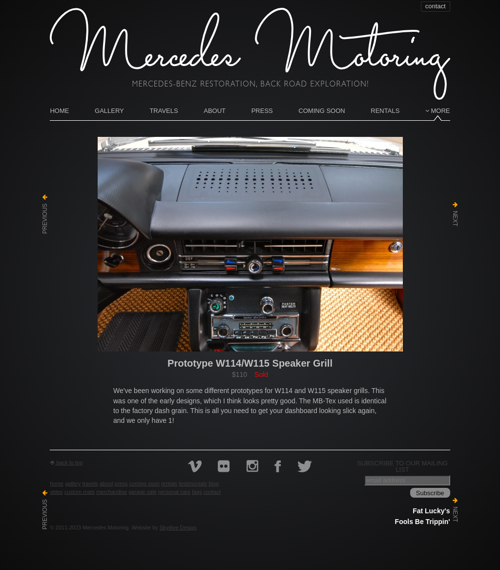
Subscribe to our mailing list (402, 466)
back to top (66, 462)
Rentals (385, 110)
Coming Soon (321, 110)
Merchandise (111, 492)
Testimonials (193, 483)
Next (455, 214)
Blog (213, 483)
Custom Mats (79, 492)
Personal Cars (174, 492)
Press (262, 110)
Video (56, 492)
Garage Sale (142, 492)
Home (59, 110)
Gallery (109, 110)
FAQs (197, 492)
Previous (45, 214)
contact (435, 6)
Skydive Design (178, 527)
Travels (163, 110)
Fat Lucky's (431, 510)
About (215, 110)
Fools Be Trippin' (422, 521)
